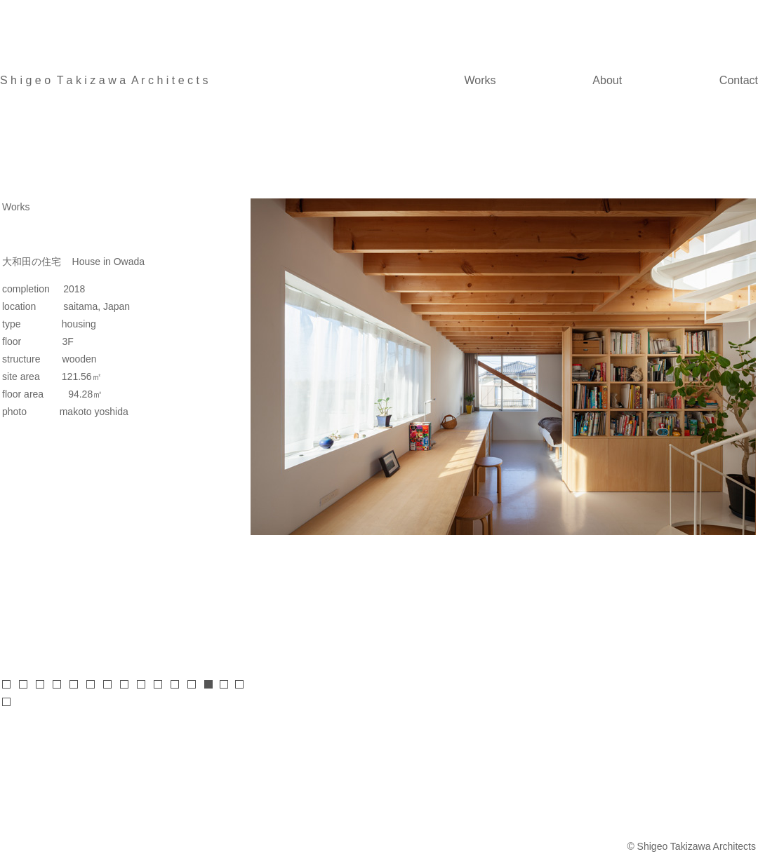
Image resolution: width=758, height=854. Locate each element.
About (607, 80)
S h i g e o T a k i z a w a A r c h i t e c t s (104, 80)
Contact (738, 80)
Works (480, 80)
